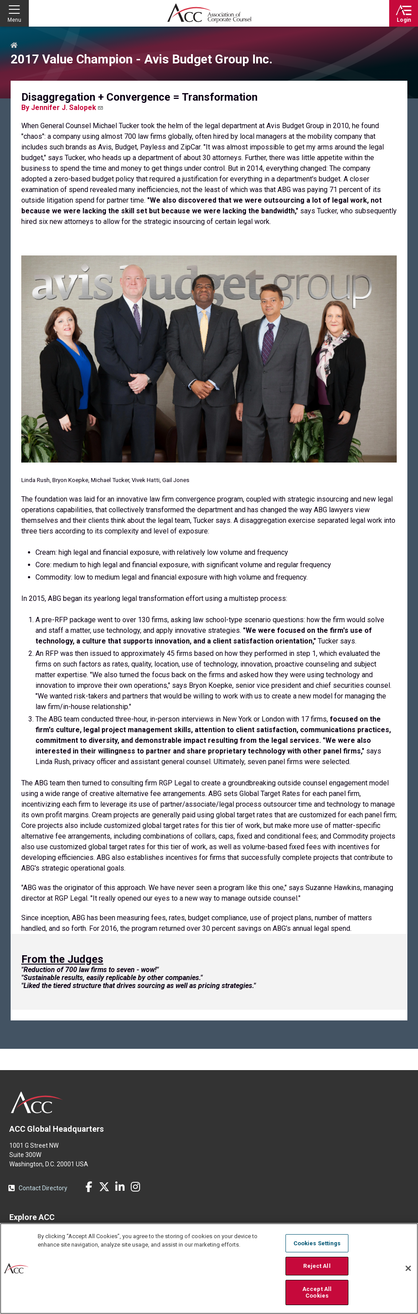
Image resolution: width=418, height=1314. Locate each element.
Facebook (89, 1187)
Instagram (135, 1187)
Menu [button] (14, 20)
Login (404, 20)
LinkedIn (120, 1187)
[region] (209, 1268)
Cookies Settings (317, 1243)
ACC (37, 1102)
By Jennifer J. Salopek (62, 107)
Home (14, 45)
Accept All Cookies (317, 1292)
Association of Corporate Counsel (209, 13)
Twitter (104, 1187)
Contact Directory (43, 1188)
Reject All (316, 1266)
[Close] (408, 1268)
